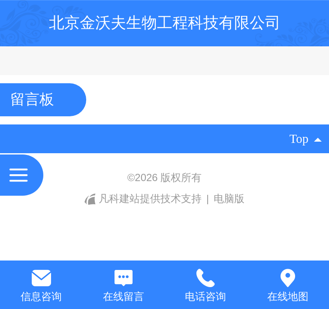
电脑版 (229, 198)
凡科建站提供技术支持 (145, 198)
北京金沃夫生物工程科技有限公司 (165, 22)
